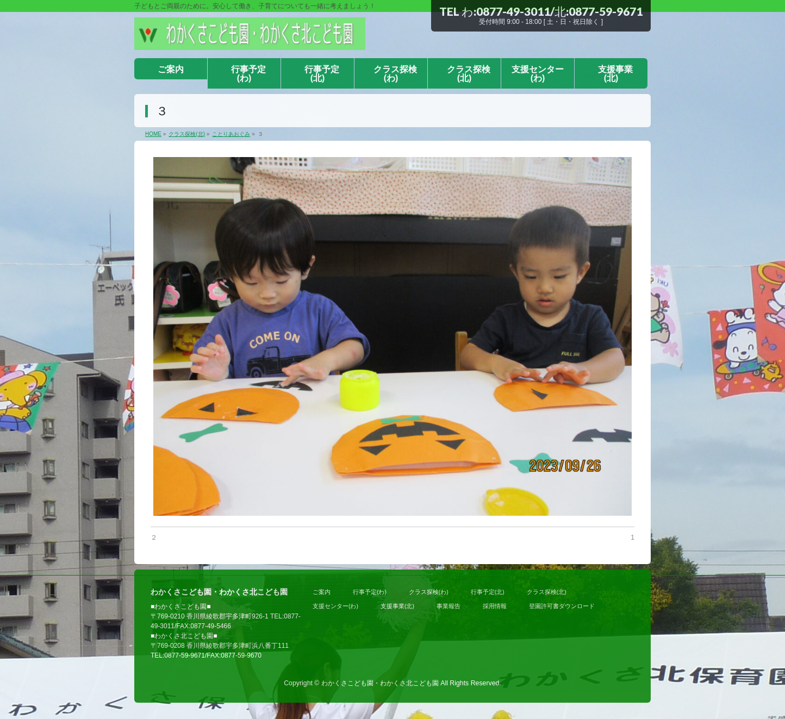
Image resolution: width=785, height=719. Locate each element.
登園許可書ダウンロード (562, 606)
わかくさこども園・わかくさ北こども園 (380, 683)
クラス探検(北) (546, 592)
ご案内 (322, 592)
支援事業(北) (397, 606)
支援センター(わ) (335, 606)
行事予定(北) (487, 592)
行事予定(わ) (370, 592)
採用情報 (495, 606)
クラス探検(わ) (428, 592)
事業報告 (448, 606)
